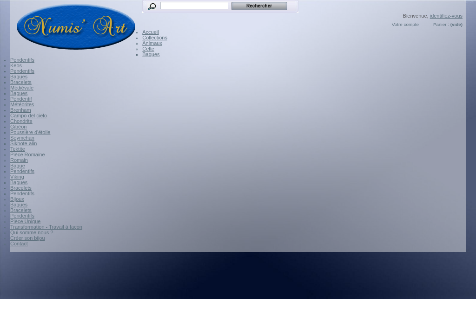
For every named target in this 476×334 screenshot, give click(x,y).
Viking (17, 177)
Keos (16, 65)
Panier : (441, 24)
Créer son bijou (27, 238)
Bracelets (21, 82)
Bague (17, 165)
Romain (19, 160)
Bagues (150, 54)
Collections (154, 37)
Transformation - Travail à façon (46, 227)
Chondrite (21, 121)
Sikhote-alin (23, 143)
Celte (148, 48)
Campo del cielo (28, 115)
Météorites (22, 104)
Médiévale (21, 87)
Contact (19, 243)
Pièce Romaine (27, 154)
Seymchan (22, 138)
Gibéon (18, 126)
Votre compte (405, 24)
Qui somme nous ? (31, 232)
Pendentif (21, 99)
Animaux (152, 43)
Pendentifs (22, 60)
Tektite (17, 149)
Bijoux (17, 199)
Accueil (150, 32)
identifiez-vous (446, 16)
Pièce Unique (25, 221)
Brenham (20, 110)
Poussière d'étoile (30, 132)
